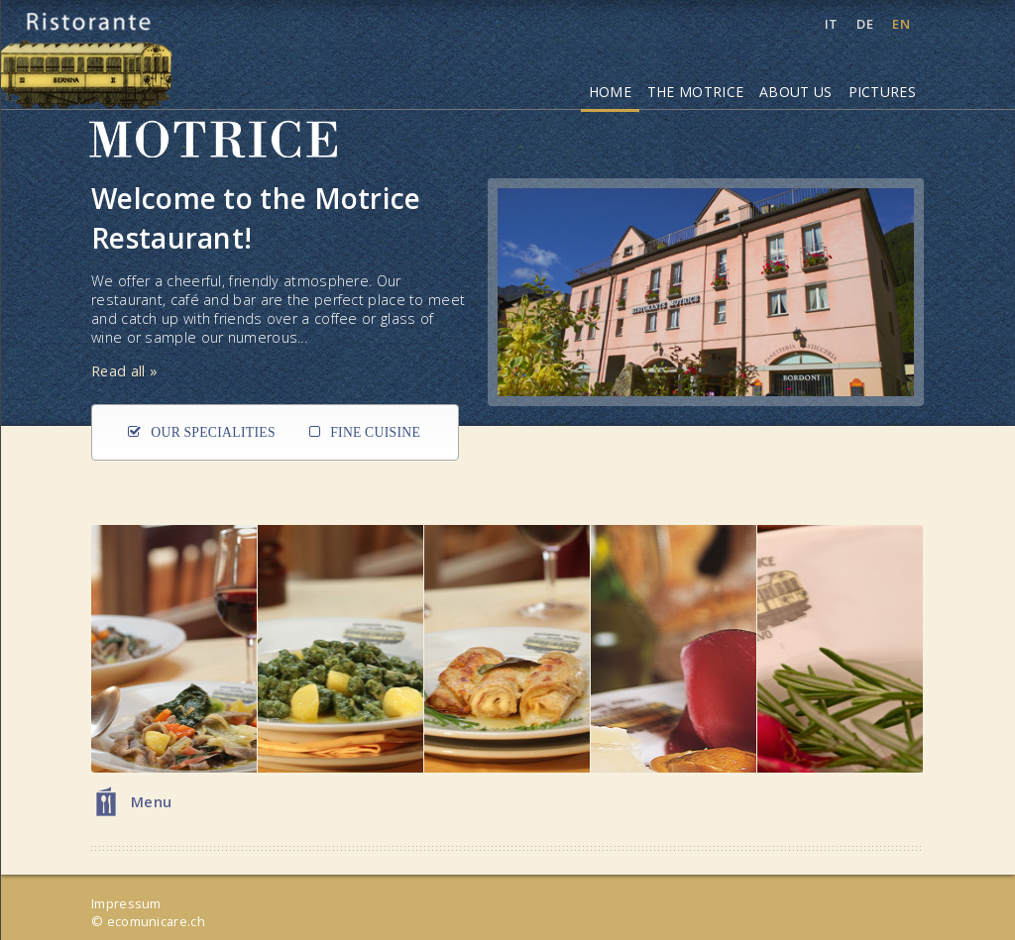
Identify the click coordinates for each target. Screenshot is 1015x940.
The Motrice (695, 91)
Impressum (126, 903)
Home (610, 91)
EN (901, 24)
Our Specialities (213, 432)
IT (833, 24)
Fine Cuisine (375, 432)
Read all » (124, 371)
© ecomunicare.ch (148, 921)
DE (866, 24)
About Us (795, 91)
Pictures (882, 91)
